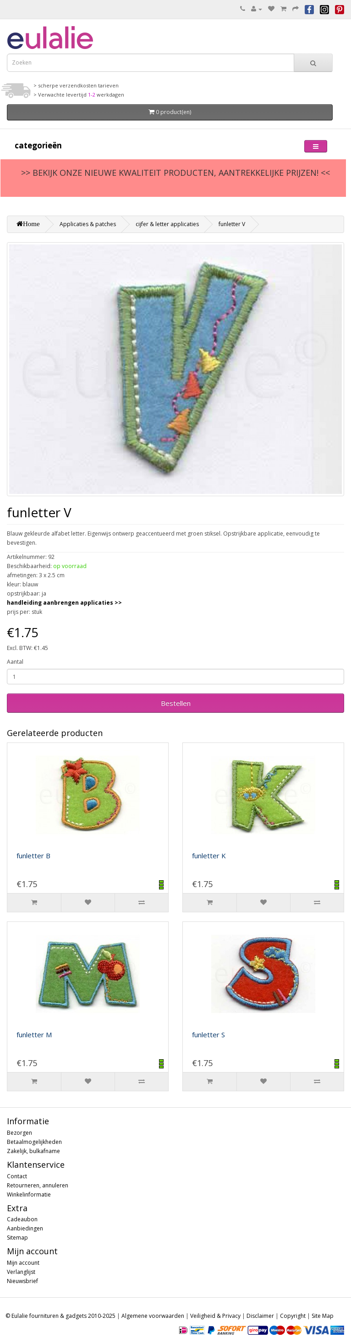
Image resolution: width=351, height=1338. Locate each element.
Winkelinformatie (29, 1194)
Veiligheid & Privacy (215, 1316)
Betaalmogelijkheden (34, 1142)
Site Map (323, 1316)
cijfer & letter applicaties (167, 224)
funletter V (232, 224)
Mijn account (23, 1263)
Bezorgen (19, 1133)
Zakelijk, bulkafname (33, 1151)
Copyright (293, 1316)
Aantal (15, 662)
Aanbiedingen (25, 1228)
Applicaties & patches (88, 224)
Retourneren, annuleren (37, 1185)
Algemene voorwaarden (152, 1316)
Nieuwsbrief (22, 1281)
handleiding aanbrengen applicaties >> (64, 603)
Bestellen (176, 703)
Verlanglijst (21, 1272)
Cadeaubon (22, 1219)
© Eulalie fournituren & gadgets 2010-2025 (60, 1316)
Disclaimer (260, 1316)
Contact (17, 1176)
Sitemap (17, 1237)
